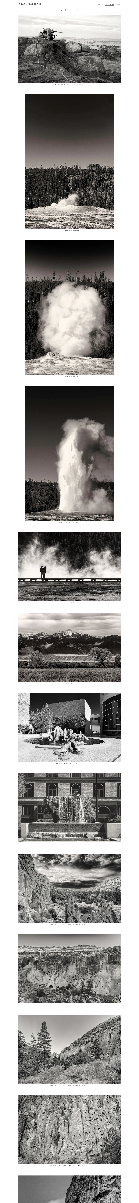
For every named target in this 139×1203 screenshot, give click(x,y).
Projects (100, 4)
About (118, 4)
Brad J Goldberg (30, 4)
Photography (109, 4)
